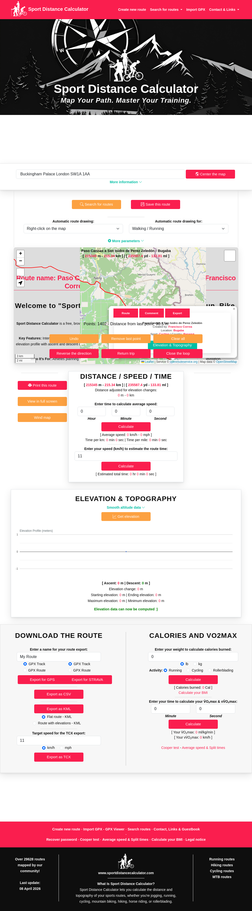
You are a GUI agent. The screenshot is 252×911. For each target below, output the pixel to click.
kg (200, 664)
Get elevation (126, 516)
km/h (51, 748)
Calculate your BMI (193, 693)
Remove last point (126, 338)
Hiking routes (222, 865)
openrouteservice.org (184, 362)
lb (187, 664)
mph (68, 748)
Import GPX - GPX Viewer (104, 829)
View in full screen (42, 401)
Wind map (42, 417)
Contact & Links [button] (222, 10)
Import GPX (195, 10)
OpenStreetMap (226, 362)
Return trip (126, 353)
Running (175, 670)
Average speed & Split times (203, 748)
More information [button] (126, 182)
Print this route (42, 385)
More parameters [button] (126, 241)
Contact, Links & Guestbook (177, 829)
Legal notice (196, 839)
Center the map (210, 174)
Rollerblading (223, 670)
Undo (74, 338)
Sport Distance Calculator (49, 9)
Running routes (222, 859)
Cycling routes (222, 871)
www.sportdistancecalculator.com (126, 873)
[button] (234, 309)
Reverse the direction (74, 353)
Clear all (178, 338)
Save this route (155, 204)
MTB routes (221, 877)
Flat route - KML (59, 717)
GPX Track (37, 664)
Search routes (139, 829)
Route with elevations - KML (59, 723)
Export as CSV (59, 694)
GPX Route (37, 670)
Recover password (61, 839)
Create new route (132, 10)
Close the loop (178, 353)
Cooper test (170, 748)
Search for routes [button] (165, 10)
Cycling (197, 670)
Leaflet (147, 362)
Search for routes (96, 204)
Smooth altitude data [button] (126, 507)
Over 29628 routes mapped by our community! (30, 865)
